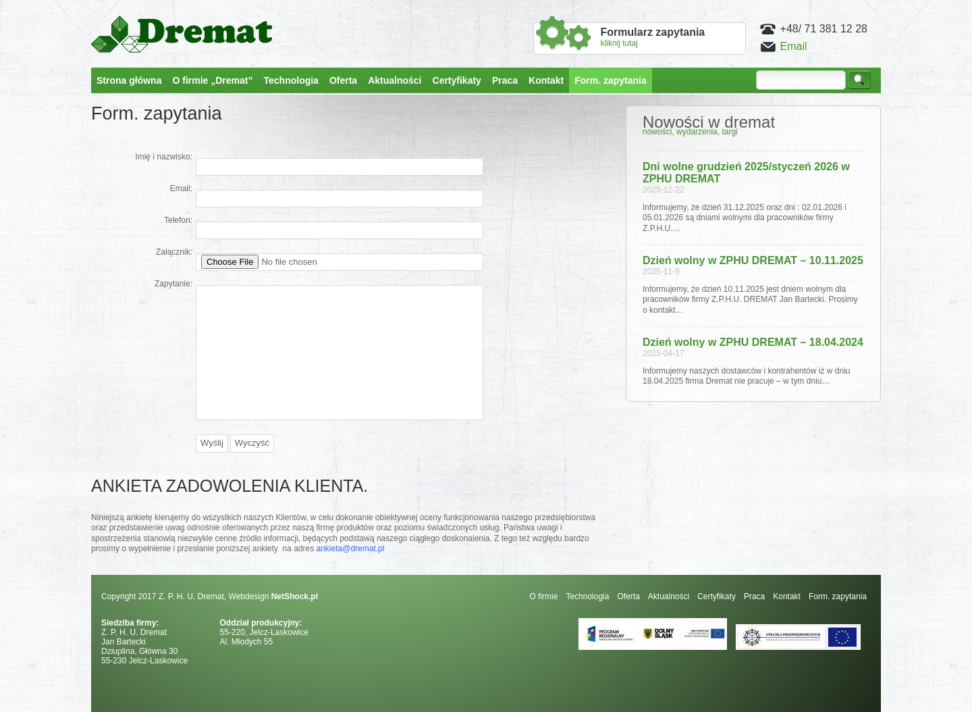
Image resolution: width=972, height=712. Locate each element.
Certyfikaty (716, 596)
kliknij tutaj (653, 37)
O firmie (543, 596)
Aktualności (668, 596)
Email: (181, 188)
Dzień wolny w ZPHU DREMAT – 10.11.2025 (753, 260)
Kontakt (787, 596)
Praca (754, 596)
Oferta (628, 596)
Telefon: (178, 220)
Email (793, 46)
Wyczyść (252, 443)
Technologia (587, 596)
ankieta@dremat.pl (351, 548)
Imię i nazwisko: (163, 156)
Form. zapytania (838, 596)
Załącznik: (174, 252)
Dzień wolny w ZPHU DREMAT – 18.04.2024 (753, 342)
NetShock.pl (294, 596)
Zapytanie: (173, 283)
